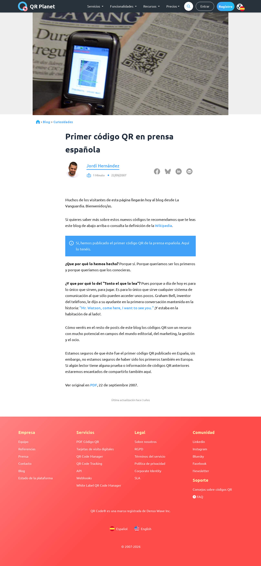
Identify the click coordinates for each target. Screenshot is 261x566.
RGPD (139, 449)
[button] (225, 6)
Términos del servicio (150, 456)
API (79, 471)
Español (118, 528)
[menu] (239, 6)
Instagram (200, 449)
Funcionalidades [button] (122, 6)
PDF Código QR (87, 441)
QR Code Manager (89, 456)
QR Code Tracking (89, 463)
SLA (137, 478)
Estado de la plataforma (35, 478)
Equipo (23, 441)
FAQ (198, 497)
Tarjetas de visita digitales (95, 449)
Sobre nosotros (146, 441)
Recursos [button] (150, 6)
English (142, 528)
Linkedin (199, 441)
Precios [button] (171, 6)
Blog (46, 121)
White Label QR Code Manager (98, 485)
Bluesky (198, 456)
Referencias (26, 449)
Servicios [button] (94, 6)
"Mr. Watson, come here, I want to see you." (117, 307)
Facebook (199, 463)
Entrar (204, 6)
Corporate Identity (148, 471)
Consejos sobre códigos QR (212, 489)
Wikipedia (163, 225)
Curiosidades (63, 121)
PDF (93, 385)
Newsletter (201, 471)
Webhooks (84, 478)
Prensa (23, 456)
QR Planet (36, 6)
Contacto (24, 463)
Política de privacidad (150, 463)
